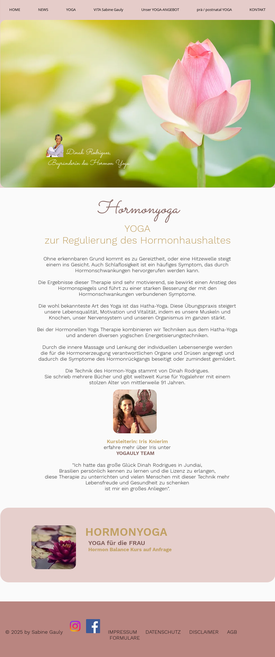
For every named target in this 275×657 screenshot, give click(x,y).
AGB (232, 632)
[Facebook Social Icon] (93, 626)
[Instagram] (75, 626)
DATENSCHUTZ (163, 632)
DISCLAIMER (204, 632)
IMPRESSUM (122, 632)
